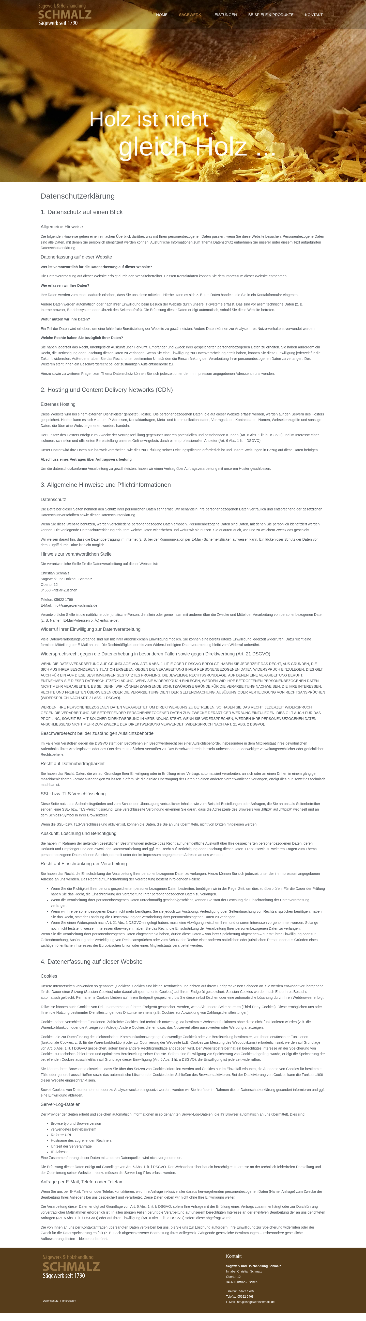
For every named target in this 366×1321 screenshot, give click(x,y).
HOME (161, 14)
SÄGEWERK (190, 14)
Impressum (69, 1300)
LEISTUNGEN (224, 14)
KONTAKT (314, 14)
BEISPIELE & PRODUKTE (271, 14)
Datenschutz (50, 1300)
